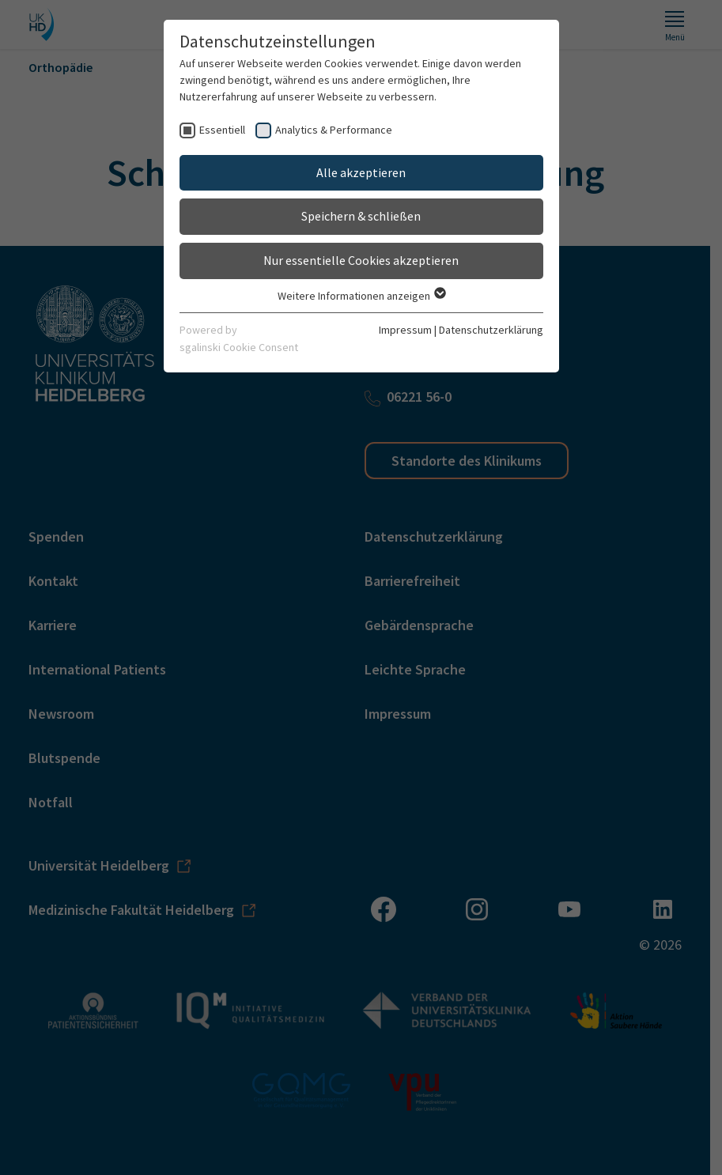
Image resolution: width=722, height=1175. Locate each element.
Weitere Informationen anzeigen (361, 296)
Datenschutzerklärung (491, 330)
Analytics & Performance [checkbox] (333, 130)
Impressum (405, 330)
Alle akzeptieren (361, 172)
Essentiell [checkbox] (222, 130)
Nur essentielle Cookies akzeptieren (361, 260)
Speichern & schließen (361, 216)
